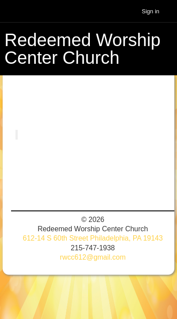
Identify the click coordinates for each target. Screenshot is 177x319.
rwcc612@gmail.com (93, 257)
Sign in (150, 11)
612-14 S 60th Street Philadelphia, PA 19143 (92, 238)
